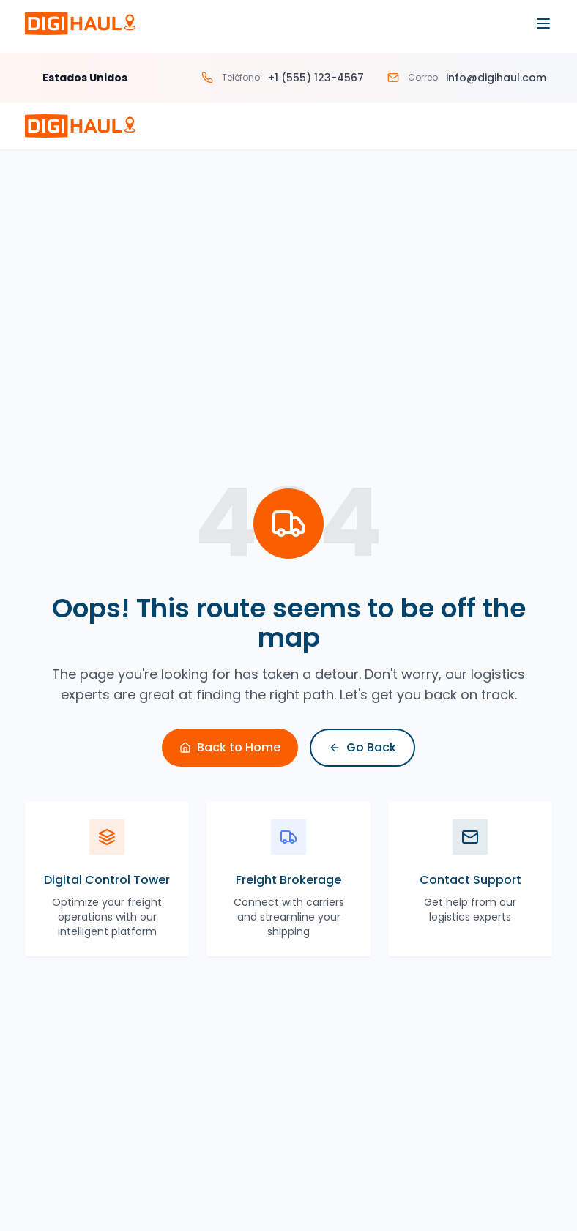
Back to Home (229, 747)
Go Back (362, 747)
